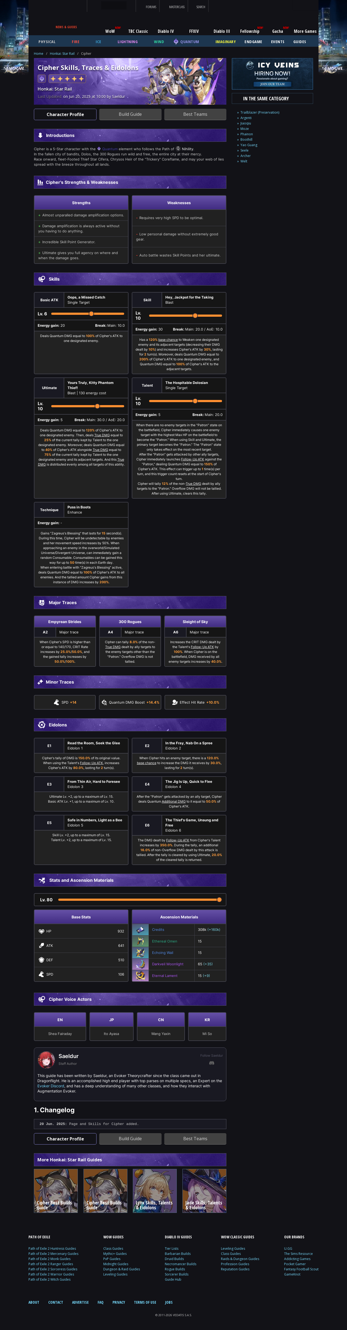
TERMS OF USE (145, 1302)
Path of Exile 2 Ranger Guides (50, 1264)
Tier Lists (171, 1248)
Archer (245, 155)
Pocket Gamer (295, 1264)
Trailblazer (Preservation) (259, 112)
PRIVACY (119, 1302)
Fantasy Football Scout (301, 1269)
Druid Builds (174, 1259)
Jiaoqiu (245, 123)
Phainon (246, 134)
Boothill (246, 139)
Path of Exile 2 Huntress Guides (52, 1248)
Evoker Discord (50, 1086)
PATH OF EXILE (39, 1236)
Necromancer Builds (180, 1264)
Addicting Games (297, 1259)
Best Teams (195, 114)
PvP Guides (111, 1259)
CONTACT (55, 1302)
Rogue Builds (175, 1269)
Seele (244, 150)
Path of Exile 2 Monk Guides (49, 1259)
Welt (243, 161)
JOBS (169, 1302)
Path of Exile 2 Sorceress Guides (52, 1269)
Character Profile (65, 114)
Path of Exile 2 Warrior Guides (51, 1274)
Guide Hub (173, 1279)
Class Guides (113, 1248)
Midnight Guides (115, 1264)
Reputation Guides (235, 1269)
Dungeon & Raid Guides (121, 1269)
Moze (244, 128)
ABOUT (33, 1302)
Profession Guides (235, 1264)
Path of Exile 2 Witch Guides (49, 1279)
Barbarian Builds (178, 1253)
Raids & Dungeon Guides (240, 1259)
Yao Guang (248, 145)
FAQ (101, 1302)
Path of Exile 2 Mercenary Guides (53, 1253)
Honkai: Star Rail (62, 53)
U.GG (288, 1248)
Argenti (246, 118)
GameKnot (292, 1274)
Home (38, 53)
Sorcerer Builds (176, 1274)
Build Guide (130, 114)
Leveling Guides (115, 1274)
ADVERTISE (80, 1302)
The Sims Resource (298, 1253)
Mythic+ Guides (115, 1253)
